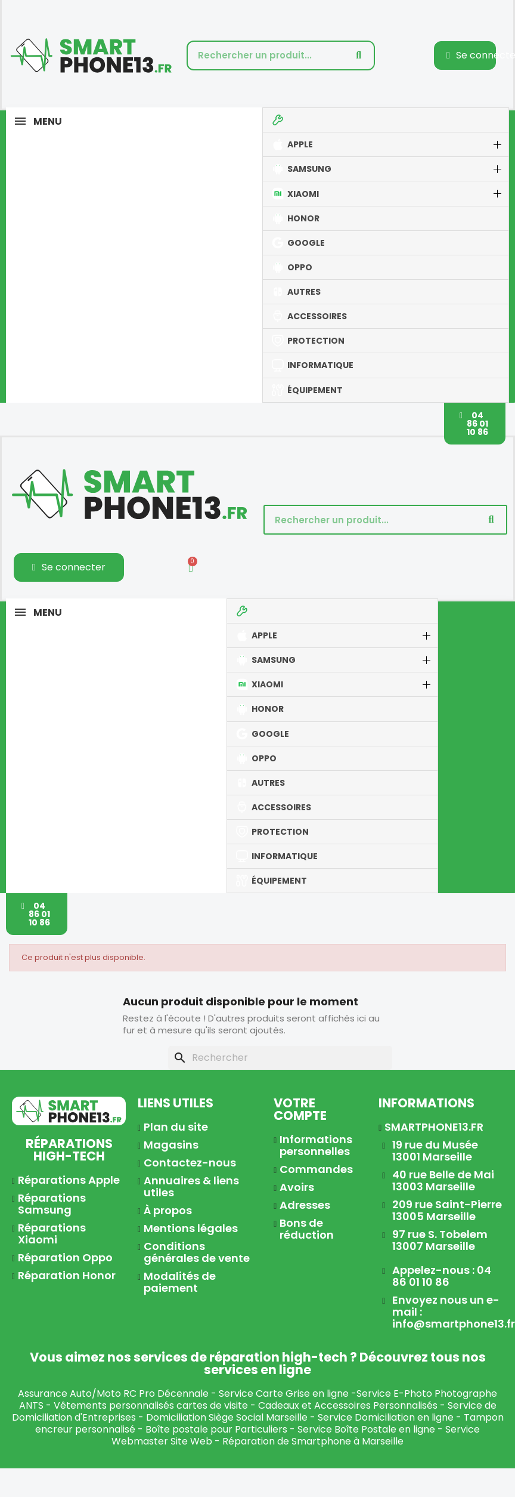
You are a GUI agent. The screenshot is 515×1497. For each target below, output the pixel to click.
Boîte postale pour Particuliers (216, 1429)
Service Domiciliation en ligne (386, 1417)
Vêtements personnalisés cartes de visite (151, 1405)
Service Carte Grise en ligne (284, 1393)
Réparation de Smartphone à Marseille (313, 1441)
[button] (474, 424)
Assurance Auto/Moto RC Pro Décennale (113, 1393)
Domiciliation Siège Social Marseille (227, 1417)
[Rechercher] (280, 1058)
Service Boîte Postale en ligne (366, 1429)
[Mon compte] (68, 567)
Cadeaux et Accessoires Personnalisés (348, 1405)
